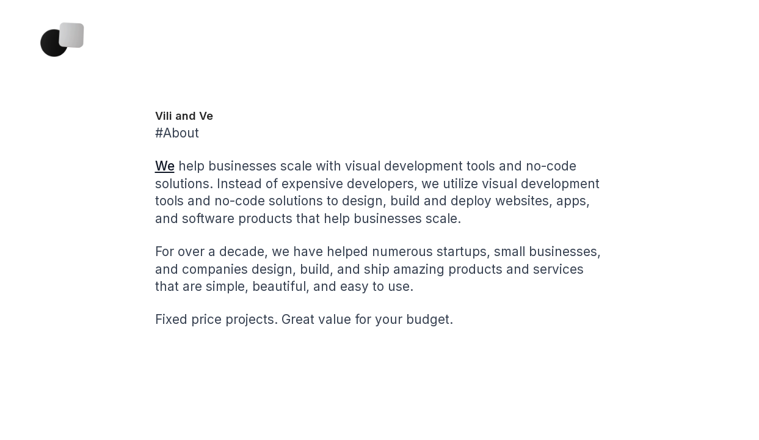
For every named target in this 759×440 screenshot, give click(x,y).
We (165, 166)
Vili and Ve (184, 115)
